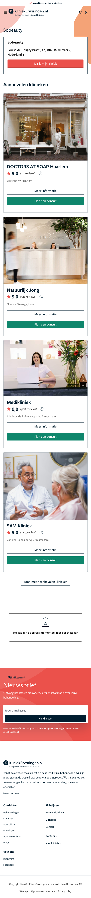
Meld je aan (45, 718)
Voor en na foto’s (12, 836)
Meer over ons (11, 793)
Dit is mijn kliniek (45, 63)
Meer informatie (45, 190)
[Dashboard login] (86, 12)
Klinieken (8, 818)
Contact (50, 826)
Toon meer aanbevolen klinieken (45, 582)
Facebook (8, 864)
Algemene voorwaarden (43, 891)
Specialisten (9, 824)
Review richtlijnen (55, 812)
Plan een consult (45, 201)
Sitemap (23, 891)
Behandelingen (11, 812)
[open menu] (5, 12)
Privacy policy (65, 891)
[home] (28, 12)
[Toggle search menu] (81, 12)
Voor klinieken (53, 843)
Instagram (8, 858)
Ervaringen (9, 830)
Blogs (6, 842)
